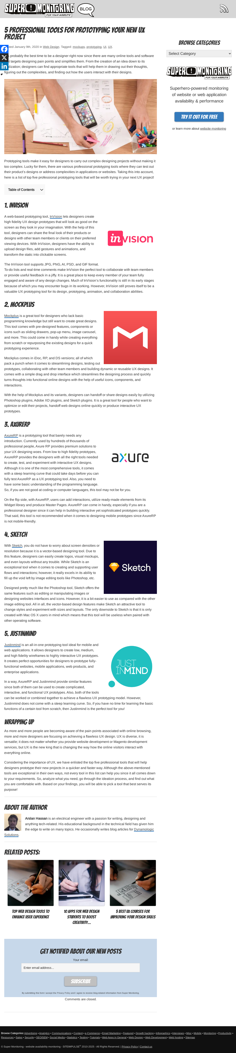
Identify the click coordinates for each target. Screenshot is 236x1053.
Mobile (198, 1033)
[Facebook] (4, 49)
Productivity (225, 1033)
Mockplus (11, 316)
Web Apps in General (114, 1037)
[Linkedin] (4, 66)
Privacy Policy (63, 993)
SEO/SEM (42, 1037)
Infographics (163, 1033)
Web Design (51, 46)
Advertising (30, 1033)
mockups (79, 46)
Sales (19, 1037)
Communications (61, 1033)
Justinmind (12, 645)
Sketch (17, 545)
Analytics (44, 1033)
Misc (189, 1033)
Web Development (156, 1037)
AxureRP (11, 435)
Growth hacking (145, 1033)
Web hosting (176, 1037)
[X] (4, 57)
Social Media (57, 1037)
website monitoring (213, 128)
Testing (84, 1037)
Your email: (80, 960)
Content (78, 1033)
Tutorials (95, 1037)
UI (104, 46)
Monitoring (210, 1033)
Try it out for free (199, 117)
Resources (7, 1037)
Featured (128, 1033)
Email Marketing (111, 1033)
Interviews (178, 1033)
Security (29, 1037)
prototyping (94, 46)
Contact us (146, 1046)
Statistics (72, 1037)
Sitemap (190, 1037)
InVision (56, 216)
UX (110, 46)
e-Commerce (92, 1033)
